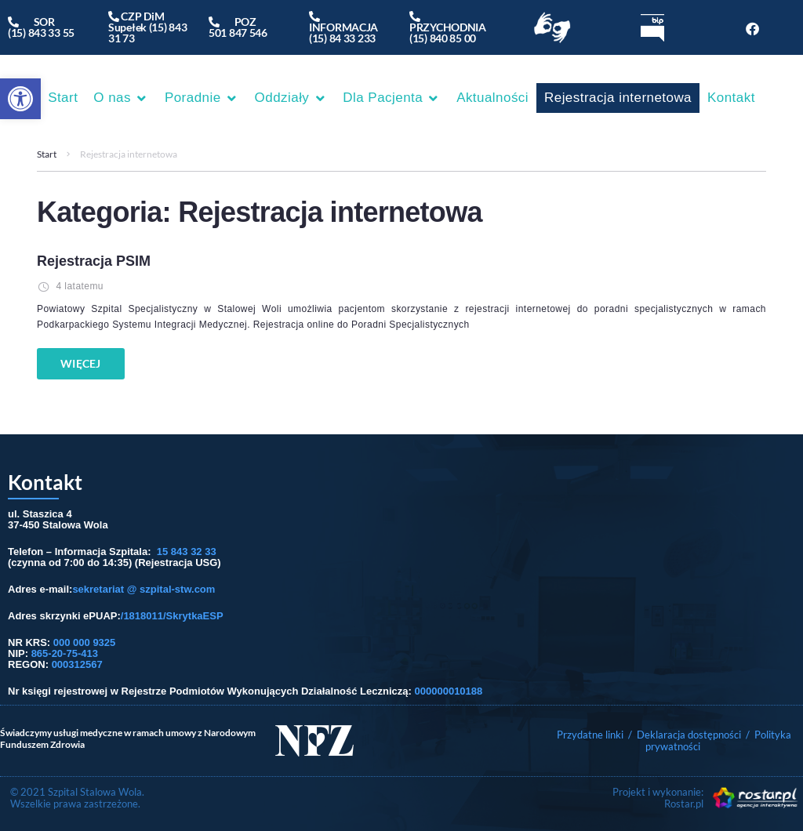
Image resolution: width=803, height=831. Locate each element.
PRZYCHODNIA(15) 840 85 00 (447, 27)
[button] (20, 98)
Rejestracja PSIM (94, 261)
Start (46, 154)
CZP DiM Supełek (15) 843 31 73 (147, 27)
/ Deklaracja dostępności (684, 734)
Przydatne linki (590, 734)
